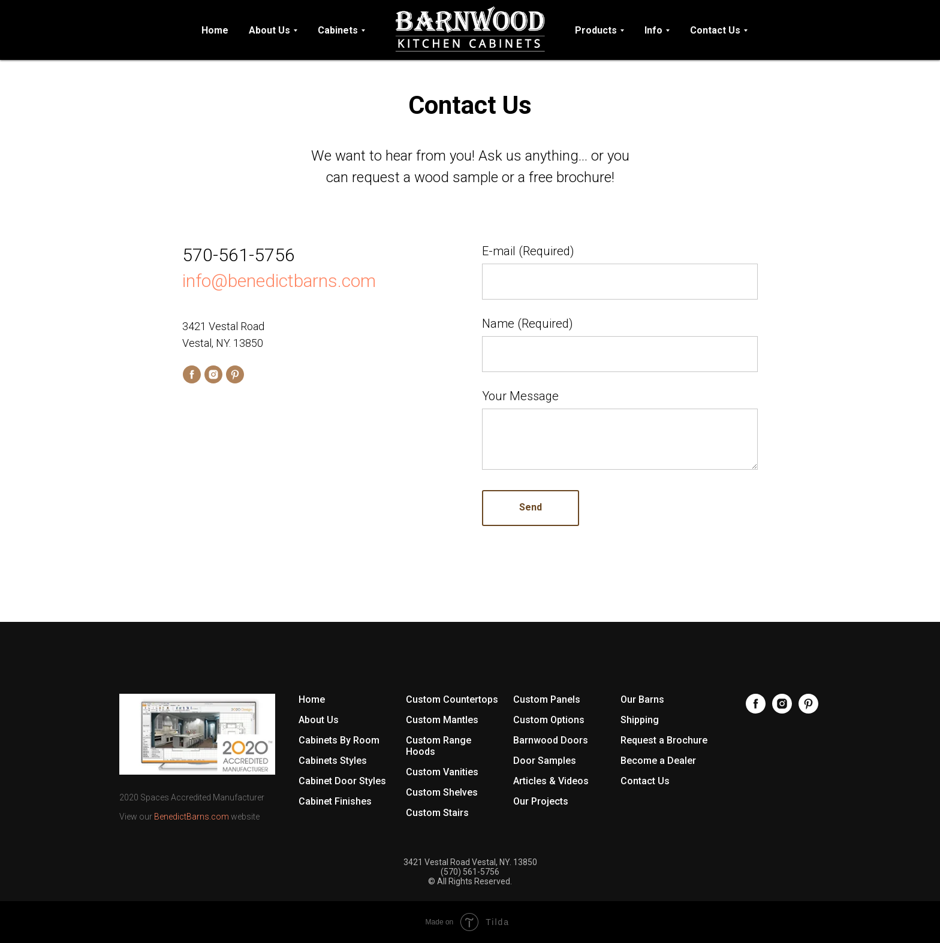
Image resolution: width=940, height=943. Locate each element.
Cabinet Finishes (335, 801)
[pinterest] (235, 374)
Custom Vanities (442, 772)
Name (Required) (527, 323)
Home (214, 30)
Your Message (520, 396)
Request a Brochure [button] (663, 740)
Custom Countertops (452, 699)
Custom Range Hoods (438, 746)
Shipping (639, 720)
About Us (269, 30)
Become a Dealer (658, 760)
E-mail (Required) (528, 251)
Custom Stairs (437, 812)
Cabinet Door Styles (342, 781)
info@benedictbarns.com (279, 280)
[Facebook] (756, 710)
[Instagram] (782, 710)
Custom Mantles (442, 720)
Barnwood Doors (550, 740)
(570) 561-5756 (470, 871)
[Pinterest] (808, 710)
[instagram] (213, 374)
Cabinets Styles (333, 760)
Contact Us (715, 30)
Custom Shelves (442, 792)
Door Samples (544, 760)
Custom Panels (546, 699)
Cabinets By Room (339, 740)
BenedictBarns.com (191, 816)
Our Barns (642, 699)
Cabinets (338, 30)
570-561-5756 (238, 254)
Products (596, 30)
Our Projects (540, 801)
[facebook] (192, 374)
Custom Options (549, 720)
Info (653, 30)
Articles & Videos (551, 781)
